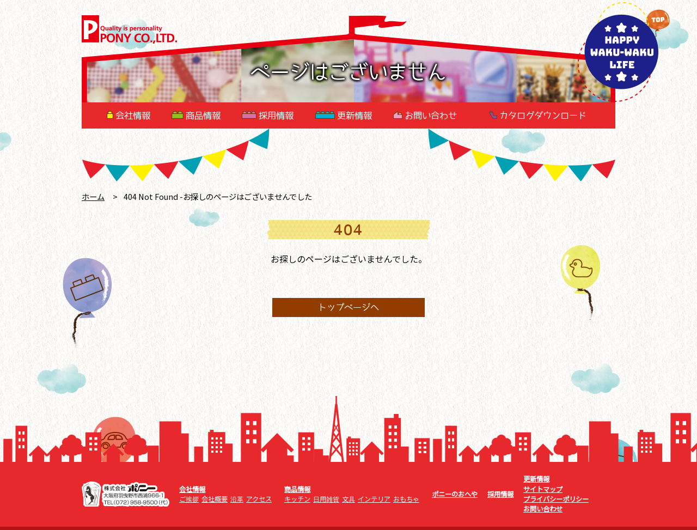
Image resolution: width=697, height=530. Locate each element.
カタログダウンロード (537, 115)
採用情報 (268, 115)
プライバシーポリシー (556, 499)
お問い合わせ (425, 115)
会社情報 (128, 115)
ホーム (93, 196)
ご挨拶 (189, 499)
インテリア (374, 499)
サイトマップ (543, 489)
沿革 (236, 499)
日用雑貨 (326, 499)
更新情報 (343, 115)
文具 (348, 499)
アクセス (259, 499)
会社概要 (214, 499)
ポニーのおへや (455, 494)
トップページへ (348, 307)
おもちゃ (406, 499)
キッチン (297, 499)
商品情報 (196, 115)
